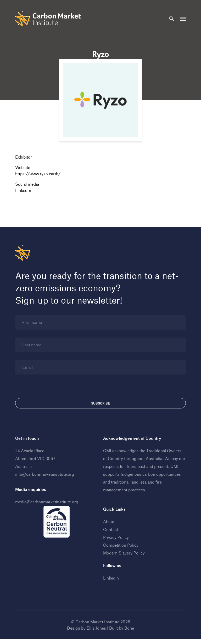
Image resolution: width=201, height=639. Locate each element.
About (108, 521)
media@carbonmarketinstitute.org (46, 501)
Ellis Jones (96, 627)
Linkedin (111, 577)
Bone (129, 627)
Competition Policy (120, 544)
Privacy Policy (116, 537)
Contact (110, 529)
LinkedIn (23, 190)
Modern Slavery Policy (124, 552)
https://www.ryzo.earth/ (38, 173)
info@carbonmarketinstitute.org (44, 474)
